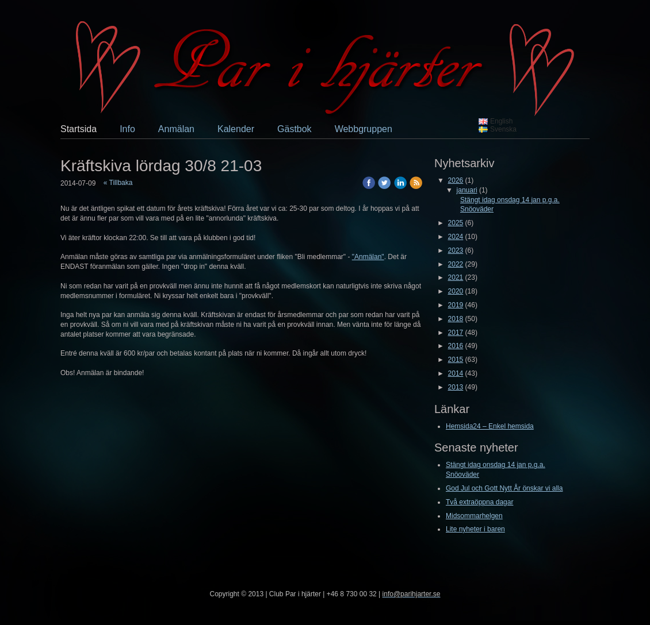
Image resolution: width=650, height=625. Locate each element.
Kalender (235, 129)
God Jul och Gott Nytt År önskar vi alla (504, 488)
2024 (456, 237)
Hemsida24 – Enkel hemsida (490, 426)
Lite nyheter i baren (475, 529)
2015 (456, 360)
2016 (456, 346)
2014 (456, 373)
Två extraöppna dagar (479, 502)
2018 (456, 319)
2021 (456, 277)
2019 (456, 305)
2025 (456, 223)
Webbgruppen (363, 129)
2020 (456, 291)
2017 (456, 333)
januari (467, 190)
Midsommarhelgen (474, 516)
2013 (456, 387)
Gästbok (294, 129)
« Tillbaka (118, 183)
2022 (456, 264)
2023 (456, 250)
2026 (456, 180)
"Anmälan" (368, 257)
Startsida (78, 129)
